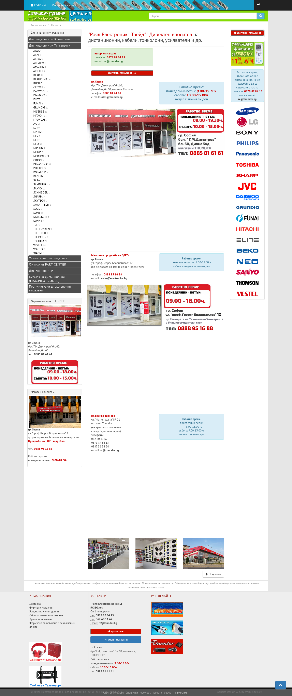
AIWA (37, 51)
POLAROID (40, 172)
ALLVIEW (39, 63)
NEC (36, 136)
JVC (36, 123)
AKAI (36, 55)
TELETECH (40, 233)
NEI (36, 140)
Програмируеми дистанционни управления (50, 288)
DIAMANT (39, 95)
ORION (38, 160)
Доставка (35, 604)
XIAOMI (38, 253)
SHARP (38, 196)
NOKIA (37, 152)
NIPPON (38, 148)
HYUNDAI (39, 119)
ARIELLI (38, 71)
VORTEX (38, 249)
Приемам (181, 692)
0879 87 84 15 (115, 57)
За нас (33, 627)
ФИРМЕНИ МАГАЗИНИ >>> (122, 72)
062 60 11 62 (104, 619)
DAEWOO (40, 91)
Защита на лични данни (44, 611)
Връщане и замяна (40, 619)
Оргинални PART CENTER (47, 264)
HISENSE (39, 111)
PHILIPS (39, 168)
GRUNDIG (40, 107)
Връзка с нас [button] (115, 631)
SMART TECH (41, 204)
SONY (37, 213)
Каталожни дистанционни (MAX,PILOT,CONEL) (47, 279)
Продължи (213, 574)
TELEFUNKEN (42, 229)
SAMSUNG (41, 184)
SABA (37, 180)
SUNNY (38, 221)
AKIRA (37, 59)
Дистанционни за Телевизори (49, 45)
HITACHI (39, 115)
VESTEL (39, 245)
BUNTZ (38, 83)
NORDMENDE (42, 156)
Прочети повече (161, 692)
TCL (36, 225)
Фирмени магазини (64, 5)
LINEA (37, 132)
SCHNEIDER (41, 192)
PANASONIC (41, 164)
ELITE (38, 99)
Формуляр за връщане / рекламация (52, 623)
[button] (280, 685)
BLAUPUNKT (41, 79)
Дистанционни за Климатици (49, 39)
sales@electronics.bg (113, 278)
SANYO (38, 188)
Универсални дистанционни (48, 258)
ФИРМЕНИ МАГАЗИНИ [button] (247, 32)
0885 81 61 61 (112, 93)
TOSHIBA (39, 241)
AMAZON (39, 67)
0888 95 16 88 (113, 274)
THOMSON (40, 237)
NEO (37, 144)
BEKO (37, 75)
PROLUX (38, 176)
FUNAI (37, 103)
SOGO (37, 208)
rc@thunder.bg (247, 99)
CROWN (38, 87)
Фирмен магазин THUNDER (48, 301)
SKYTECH (39, 200)
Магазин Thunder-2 (43, 392)
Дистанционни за (41, 271)
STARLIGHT (40, 217)
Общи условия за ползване (46, 615)
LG (36, 128)
